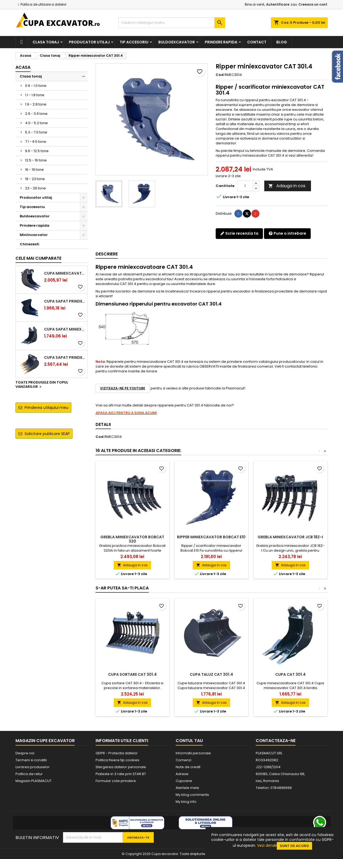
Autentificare (277, 4)
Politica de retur (29, 773)
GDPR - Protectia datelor (117, 753)
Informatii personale (193, 753)
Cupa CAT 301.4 (290, 674)
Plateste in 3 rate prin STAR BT (121, 773)
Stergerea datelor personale (121, 767)
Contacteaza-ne (275, 741)
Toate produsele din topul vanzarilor (41, 385)
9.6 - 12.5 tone (37, 150)
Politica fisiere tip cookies (117, 760)
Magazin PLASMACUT (33, 780)
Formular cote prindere (116, 780)
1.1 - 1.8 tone (34, 94)
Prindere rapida (221, 42)
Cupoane (184, 780)
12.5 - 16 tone (36, 160)
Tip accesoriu (134, 42)
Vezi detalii (267, 845)
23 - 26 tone (35, 188)
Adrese (182, 773)
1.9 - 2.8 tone (35, 104)
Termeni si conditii (31, 760)
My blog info (186, 801)
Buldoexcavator (176, 42)
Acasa (22, 67)
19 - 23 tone (35, 178)
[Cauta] (171, 22)
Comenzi (183, 760)
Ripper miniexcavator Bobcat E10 (211, 537)
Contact (256, 42)
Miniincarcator (34, 234)
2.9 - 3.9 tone (36, 113)
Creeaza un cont (312, 4)
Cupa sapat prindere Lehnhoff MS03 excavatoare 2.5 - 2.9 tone (64, 301)
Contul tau (189, 741)
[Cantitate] (245, 186)
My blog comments (192, 794)
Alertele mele (187, 787)
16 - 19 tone (34, 169)
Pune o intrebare (287, 233)
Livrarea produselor (32, 767)
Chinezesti (29, 244)
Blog (281, 42)
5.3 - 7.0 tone (36, 132)
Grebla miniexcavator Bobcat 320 (132, 539)
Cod (220, 74)
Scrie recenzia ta (239, 233)
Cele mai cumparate (38, 258)
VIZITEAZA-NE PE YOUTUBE (122, 388)
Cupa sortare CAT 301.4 (132, 674)
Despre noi (24, 753)
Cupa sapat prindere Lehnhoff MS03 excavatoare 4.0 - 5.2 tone (64, 357)
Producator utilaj (89, 42)
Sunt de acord (294, 845)
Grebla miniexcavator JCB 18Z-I (290, 537)
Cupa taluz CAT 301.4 (211, 674)
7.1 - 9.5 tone (35, 141)
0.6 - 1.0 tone (35, 85)
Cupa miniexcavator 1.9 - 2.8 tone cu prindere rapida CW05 (64, 273)
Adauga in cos (286, 186)
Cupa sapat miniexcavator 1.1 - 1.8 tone (64, 329)
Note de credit (188, 767)
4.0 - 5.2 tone (36, 122)
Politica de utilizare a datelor (43, 4)
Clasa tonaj (46, 42)
